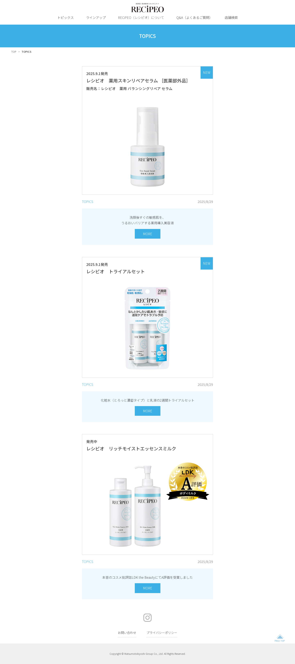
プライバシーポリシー (161, 632)
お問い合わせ (127, 632)
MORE (147, 233)
